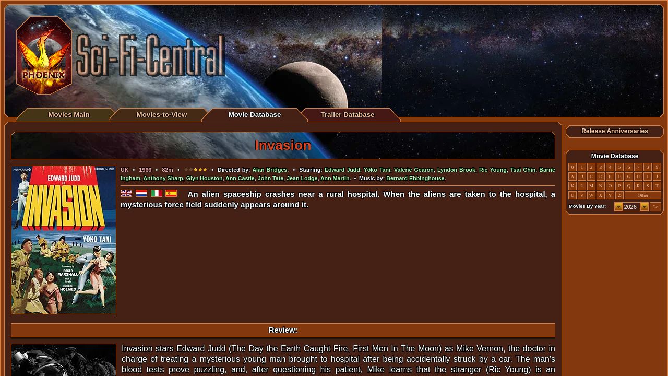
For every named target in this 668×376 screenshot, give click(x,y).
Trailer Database (348, 115)
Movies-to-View (162, 115)
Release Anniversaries (614, 131)
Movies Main (68, 115)
